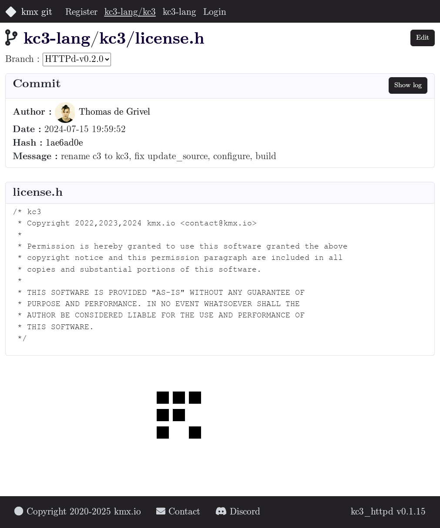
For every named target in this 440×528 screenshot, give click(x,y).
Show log (408, 85)
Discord (237, 512)
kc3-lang (179, 12)
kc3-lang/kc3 (130, 12)
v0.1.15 (411, 512)
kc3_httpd (372, 512)
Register (81, 12)
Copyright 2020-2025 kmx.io (77, 512)
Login (214, 12)
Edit (422, 37)
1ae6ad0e (64, 143)
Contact (178, 512)
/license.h (165, 39)
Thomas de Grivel (102, 112)
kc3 (112, 39)
